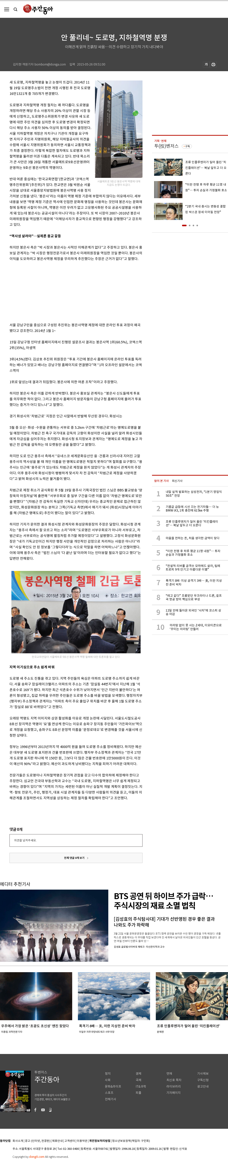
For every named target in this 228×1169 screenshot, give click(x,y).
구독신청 (203, 1080)
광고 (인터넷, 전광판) (37, 1141)
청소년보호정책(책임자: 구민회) (131, 1141)
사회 (108, 1080)
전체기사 (110, 1099)
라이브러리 (173, 1086)
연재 (169, 1073)
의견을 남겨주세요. (25, 840)
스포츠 (109, 1093)
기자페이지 (173, 1093)
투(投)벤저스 (166, 146)
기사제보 (203, 1073)
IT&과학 (141, 1086)
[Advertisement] (67, 291)
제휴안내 (57, 1141)
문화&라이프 (113, 1086)
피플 (138, 1093)
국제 (138, 1080)
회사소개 (18, 1141)
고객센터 (69, 1141)
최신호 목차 (173, 1080)
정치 (108, 1073)
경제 (138, 1073)
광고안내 (203, 1086)
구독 (187, 146)
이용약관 (82, 1141)
